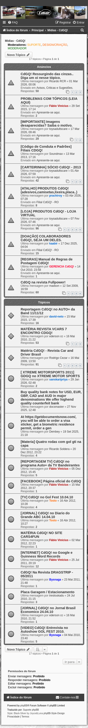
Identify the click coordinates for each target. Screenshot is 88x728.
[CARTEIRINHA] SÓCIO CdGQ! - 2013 (51, 167)
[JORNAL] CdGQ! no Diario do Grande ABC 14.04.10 (45, 515)
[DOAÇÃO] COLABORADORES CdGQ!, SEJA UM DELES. (46, 238)
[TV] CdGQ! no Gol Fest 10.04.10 (47, 497)
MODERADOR (17, 48)
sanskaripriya (58, 379)
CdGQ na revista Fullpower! (43, 282)
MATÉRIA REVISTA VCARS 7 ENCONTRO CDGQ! (44, 331)
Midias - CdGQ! (15, 41)
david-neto (56, 316)
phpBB (23, 705)
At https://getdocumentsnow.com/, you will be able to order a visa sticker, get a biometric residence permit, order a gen (48, 422)
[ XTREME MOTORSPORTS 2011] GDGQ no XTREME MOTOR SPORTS (50, 374)
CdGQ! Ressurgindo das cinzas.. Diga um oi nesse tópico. (47, 76)
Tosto (53, 500)
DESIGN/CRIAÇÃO (54, 44)
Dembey (54, 431)
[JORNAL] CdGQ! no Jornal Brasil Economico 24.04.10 (48, 610)
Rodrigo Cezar (58, 358)
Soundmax (56, 153)
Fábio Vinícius (59, 106)
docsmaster (56, 406)
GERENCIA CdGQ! (61, 266)
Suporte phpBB (31, 710)
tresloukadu (56, 595)
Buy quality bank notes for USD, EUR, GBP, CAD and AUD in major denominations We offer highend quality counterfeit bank (51, 397)
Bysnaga (55, 579)
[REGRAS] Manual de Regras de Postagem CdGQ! (47, 261)
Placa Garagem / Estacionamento (47, 592)
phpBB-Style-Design (54, 713)
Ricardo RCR (57, 81)
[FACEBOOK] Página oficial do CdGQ (51, 481)
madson (54, 285)
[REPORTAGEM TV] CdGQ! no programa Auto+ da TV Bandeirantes (50, 463)
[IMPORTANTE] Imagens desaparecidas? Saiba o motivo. (47, 123)
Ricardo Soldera (59, 449)
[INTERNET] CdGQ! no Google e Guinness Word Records (47, 554)
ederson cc (56, 336)
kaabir (53, 243)
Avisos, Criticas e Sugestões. (54, 87)
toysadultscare (58, 129)
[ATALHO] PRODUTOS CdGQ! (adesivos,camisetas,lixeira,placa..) (49, 190)
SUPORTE (34, 44)
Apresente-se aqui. (48, 112)
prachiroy (55, 195)
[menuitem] (13, 22)
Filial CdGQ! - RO (47, 202)
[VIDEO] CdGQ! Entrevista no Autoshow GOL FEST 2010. (44, 629)
